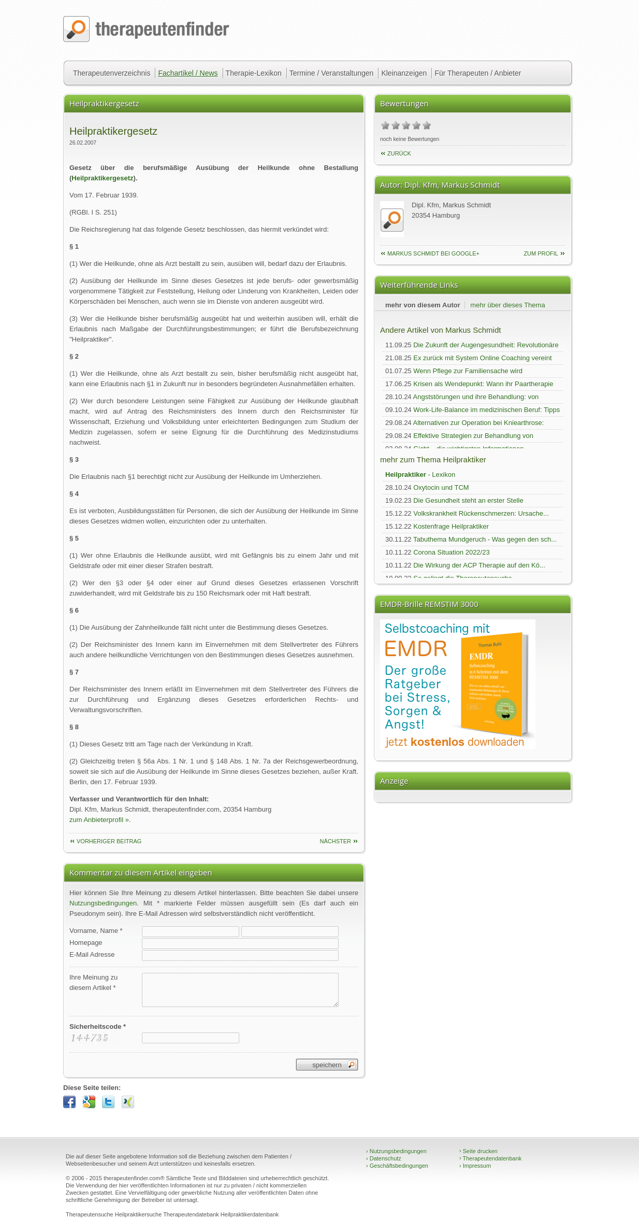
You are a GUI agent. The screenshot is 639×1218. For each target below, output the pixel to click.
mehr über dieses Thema (507, 305)
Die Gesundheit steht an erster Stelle (468, 500)
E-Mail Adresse (91, 954)
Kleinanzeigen (404, 73)
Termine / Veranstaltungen (331, 73)
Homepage (86, 942)
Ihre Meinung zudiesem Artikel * (93, 982)
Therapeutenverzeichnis (111, 73)
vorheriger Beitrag (109, 841)
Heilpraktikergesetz (102, 178)
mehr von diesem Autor (422, 305)
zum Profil (541, 253)
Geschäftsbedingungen (397, 1166)
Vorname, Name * (96, 930)
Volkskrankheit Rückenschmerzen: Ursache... (481, 513)
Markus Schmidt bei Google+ (433, 253)
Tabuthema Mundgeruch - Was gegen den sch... (485, 539)
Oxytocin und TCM (441, 487)
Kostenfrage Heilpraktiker (451, 526)
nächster (335, 841)
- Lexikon (420, 474)
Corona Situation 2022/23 (451, 552)
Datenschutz (383, 1158)
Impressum (475, 1166)
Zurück (399, 153)
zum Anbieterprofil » (99, 820)
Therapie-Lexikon (254, 73)
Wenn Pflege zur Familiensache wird (467, 371)
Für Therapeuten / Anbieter (477, 73)
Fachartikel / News (187, 73)
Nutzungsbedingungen (103, 903)
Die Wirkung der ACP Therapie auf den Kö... (479, 565)
